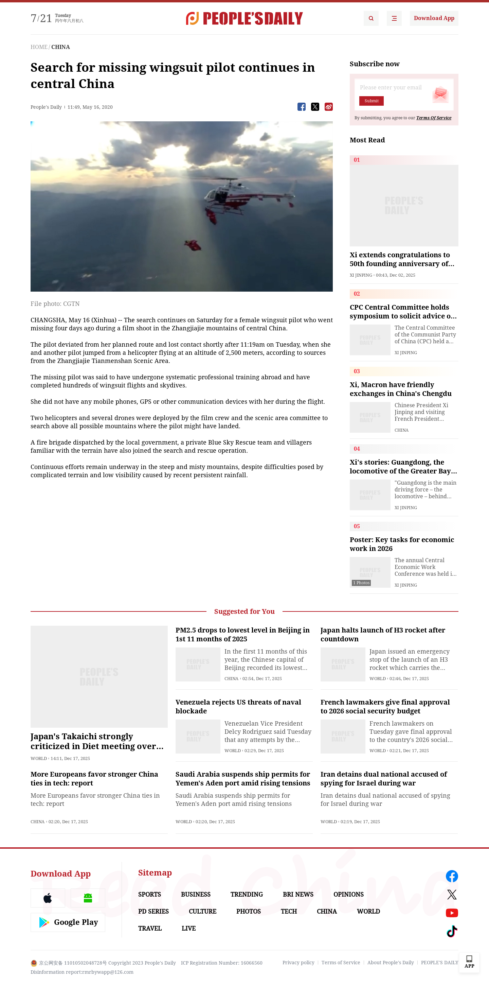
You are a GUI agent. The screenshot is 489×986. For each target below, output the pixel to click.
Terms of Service (341, 962)
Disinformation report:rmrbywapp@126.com (82, 972)
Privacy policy (298, 962)
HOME (39, 47)
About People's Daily (390, 962)
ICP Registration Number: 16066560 (221, 963)
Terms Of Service (433, 118)
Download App (434, 18)
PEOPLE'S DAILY (439, 962)
